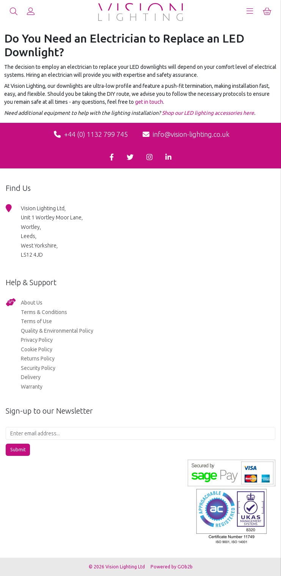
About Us (31, 303)
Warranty (31, 387)
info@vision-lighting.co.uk (186, 134)
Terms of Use (36, 321)
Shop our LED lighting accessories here (208, 113)
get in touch (149, 102)
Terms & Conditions (44, 312)
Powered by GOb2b (172, 566)
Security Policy (38, 368)
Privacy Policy (37, 340)
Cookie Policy (36, 349)
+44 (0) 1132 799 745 (91, 134)
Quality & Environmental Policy (57, 331)
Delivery (31, 377)
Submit (18, 449)
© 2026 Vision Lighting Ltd (117, 566)
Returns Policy (38, 358)
